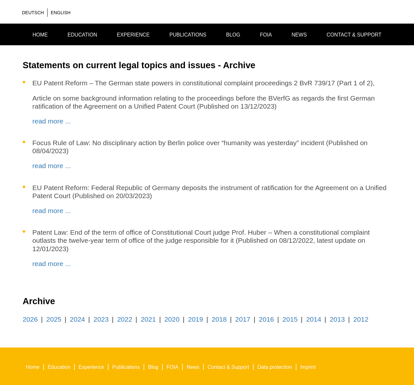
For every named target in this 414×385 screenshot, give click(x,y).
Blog (233, 34)
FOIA (266, 34)
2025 (53, 319)
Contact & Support (354, 34)
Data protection (274, 367)
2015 (290, 319)
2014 (313, 319)
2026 (30, 319)
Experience (133, 34)
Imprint (308, 367)
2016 (266, 319)
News (299, 34)
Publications (187, 34)
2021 (148, 319)
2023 (101, 319)
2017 (242, 319)
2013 (337, 319)
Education (82, 34)
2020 (172, 319)
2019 (195, 319)
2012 (360, 319)
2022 (124, 319)
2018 (219, 319)
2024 (77, 319)
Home (40, 34)
